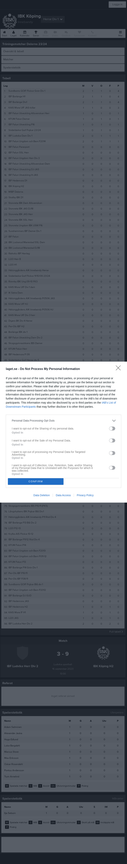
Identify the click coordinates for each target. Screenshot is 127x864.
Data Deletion (41, 495)
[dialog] (63, 432)
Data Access (63, 495)
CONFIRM (36, 481)
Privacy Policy (85, 495)
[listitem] (63, 421)
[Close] (119, 369)
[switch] (112, 428)
